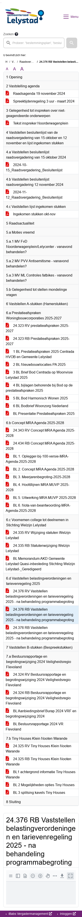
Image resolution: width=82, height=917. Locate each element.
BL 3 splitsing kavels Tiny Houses (35, 792)
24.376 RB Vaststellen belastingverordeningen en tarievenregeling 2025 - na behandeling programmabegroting (40, 615)
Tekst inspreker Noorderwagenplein (37, 123)
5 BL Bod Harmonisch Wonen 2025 (37, 398)
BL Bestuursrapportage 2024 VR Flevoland (34, 726)
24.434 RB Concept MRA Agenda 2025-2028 (40, 445)
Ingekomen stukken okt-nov (31, 214)
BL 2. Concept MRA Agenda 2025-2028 (40, 469)
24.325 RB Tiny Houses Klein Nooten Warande (38, 761)
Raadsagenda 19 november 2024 (35, 93)
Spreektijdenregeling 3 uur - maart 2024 (40, 101)
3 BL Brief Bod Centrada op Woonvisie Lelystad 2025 (39, 374)
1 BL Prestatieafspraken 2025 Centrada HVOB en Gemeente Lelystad (40, 354)
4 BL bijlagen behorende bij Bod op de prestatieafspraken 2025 (39, 387)
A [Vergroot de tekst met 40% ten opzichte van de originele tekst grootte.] (22, 69)
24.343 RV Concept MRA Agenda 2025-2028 (40, 432)
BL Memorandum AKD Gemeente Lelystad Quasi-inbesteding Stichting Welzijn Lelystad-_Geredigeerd (40, 564)
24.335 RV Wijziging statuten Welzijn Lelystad (38, 535)
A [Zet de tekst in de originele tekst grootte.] (7, 69)
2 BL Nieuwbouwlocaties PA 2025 (36, 364)
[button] (71, 43)
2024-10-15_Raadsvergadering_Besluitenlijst (34, 167)
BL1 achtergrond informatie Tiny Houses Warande (40, 774)
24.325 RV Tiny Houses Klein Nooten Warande (38, 748)
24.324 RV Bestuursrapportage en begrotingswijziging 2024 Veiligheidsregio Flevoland (38, 680)
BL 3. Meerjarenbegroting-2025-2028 (38, 477)
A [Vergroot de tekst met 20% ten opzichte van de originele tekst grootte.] (14, 69)
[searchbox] (34, 43)
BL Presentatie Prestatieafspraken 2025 (40, 413)
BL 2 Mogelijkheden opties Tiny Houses (40, 785)
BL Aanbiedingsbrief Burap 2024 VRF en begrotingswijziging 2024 (41, 713)
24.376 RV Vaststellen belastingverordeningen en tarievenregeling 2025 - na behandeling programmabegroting (40, 596)
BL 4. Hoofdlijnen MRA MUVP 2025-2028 (37, 487)
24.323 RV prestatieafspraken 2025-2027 (37, 328)
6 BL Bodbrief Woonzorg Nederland (37, 406)
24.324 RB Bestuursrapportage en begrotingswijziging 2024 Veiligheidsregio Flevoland (38, 698)
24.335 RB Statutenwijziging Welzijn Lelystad (38, 548)
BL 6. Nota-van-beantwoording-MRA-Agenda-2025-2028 (38, 507)
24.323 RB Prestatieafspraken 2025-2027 (38, 341)
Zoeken (8, 34)
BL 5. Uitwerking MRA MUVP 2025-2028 (41, 498)
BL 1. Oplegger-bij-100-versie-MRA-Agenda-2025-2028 (37, 458)
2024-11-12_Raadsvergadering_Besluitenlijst (34, 194)
